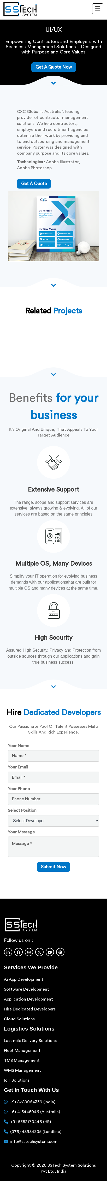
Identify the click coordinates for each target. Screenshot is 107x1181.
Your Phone (19, 789)
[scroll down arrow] (53, 686)
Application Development (28, 999)
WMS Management (22, 1070)
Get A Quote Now (53, 67)
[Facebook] (18, 952)
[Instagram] (29, 952)
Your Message (21, 832)
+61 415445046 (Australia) (35, 1112)
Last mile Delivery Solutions (30, 1041)
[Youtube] (50, 952)
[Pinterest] (60, 952)
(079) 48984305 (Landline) (35, 1132)
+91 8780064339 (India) (32, 1102)
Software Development (26, 989)
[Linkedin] (8, 952)
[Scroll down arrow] (53, 83)
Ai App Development (23, 979)
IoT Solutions (16, 1080)
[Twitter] (39, 952)
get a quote (34, 183)
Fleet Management (22, 1051)
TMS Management (22, 1060)
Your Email (18, 767)
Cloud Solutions (19, 1019)
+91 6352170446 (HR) (30, 1122)
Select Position (22, 810)
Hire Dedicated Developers (30, 1009)
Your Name (18, 746)
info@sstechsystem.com (33, 1142)
